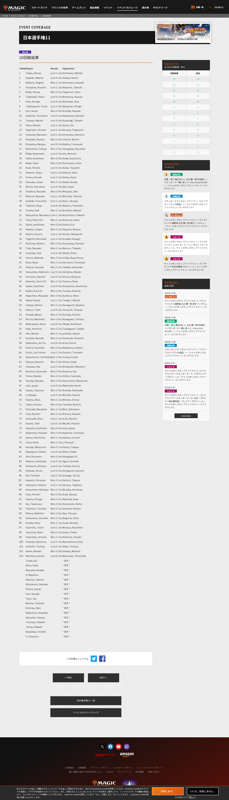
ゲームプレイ (79, 7)
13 (174, 84)
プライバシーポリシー (100, 767)
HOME (5, 15)
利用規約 (70, 767)
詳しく (192, 797)
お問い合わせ (153, 771)
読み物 (145, 7)
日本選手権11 (33, 15)
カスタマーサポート (123, 767)
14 (174, 78)
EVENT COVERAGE (18, 15)
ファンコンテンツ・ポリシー (150, 767)
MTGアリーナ (160, 7)
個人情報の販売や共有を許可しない (85, 771)
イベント (108, 7)
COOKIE (109, 771)
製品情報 (94, 7)
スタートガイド (39, 7)
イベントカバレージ (127, 7)
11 (174, 95)
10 (174, 101)
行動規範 (82, 767)
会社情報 (139, 771)
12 (174, 90)
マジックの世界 (60, 7)
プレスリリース (124, 771)
